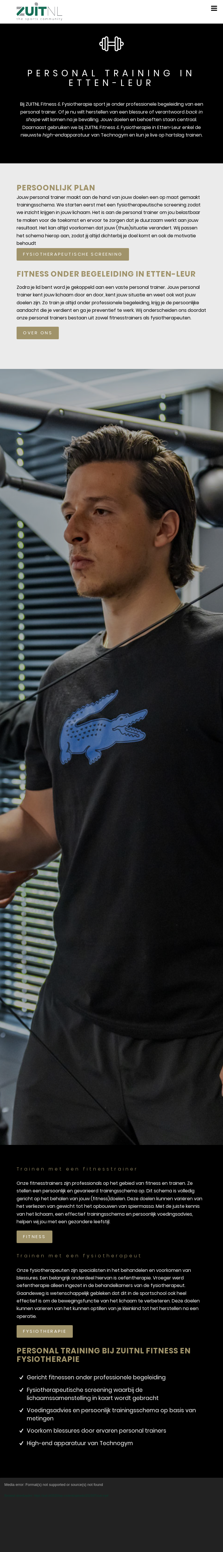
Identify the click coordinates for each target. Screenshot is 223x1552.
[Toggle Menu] (214, 8)
